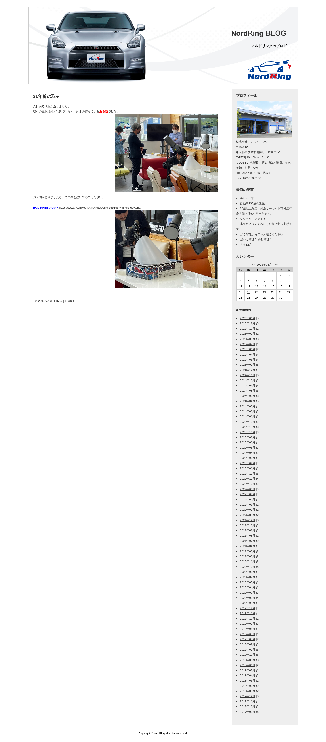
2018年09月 (247, 660)
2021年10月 (247, 525)
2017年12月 (247, 696)
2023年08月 (247, 437)
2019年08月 (247, 628)
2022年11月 (247, 478)
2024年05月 (247, 396)
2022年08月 (247, 494)
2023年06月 (247, 442)
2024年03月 (247, 406)
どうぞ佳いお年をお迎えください (261, 234)
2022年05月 (247, 504)
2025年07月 (247, 344)
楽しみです (247, 198)
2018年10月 (247, 654)
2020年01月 (247, 603)
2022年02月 (247, 509)
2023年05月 (247, 447)
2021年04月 (247, 546)
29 (272, 297)
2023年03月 (247, 458)
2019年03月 (247, 644)
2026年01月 (247, 318)
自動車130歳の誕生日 (254, 203)
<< (253, 264)
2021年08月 (247, 535)
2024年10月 (247, 380)
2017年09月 (247, 711)
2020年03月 (247, 592)
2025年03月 (247, 359)
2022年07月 (247, 499)
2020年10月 (247, 566)
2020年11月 (247, 561)
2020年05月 (247, 582)
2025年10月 (247, 328)
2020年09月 (247, 572)
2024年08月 (247, 390)
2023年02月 (247, 463)
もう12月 (246, 244)
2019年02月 (247, 649)
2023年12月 (247, 421)
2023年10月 (247, 432)
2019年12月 (247, 608)
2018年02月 (247, 686)
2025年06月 (247, 349)
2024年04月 (247, 401)
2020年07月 (247, 577)
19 (248, 292)
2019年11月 (247, 613)
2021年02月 (247, 556)
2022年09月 (247, 489)
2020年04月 (247, 587)
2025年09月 (247, 333)
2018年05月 (247, 670)
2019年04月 (247, 639)
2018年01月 (247, 691)
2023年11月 (247, 427)
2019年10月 (247, 618)
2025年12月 (247, 323)
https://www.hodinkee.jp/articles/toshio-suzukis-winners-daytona (99, 207)
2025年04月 (247, 354)
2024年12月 (247, 370)
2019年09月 (247, 623)
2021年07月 (247, 541)
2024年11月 (247, 375)
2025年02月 (247, 364)
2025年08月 (247, 339)
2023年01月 (247, 468)
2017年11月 (247, 701)
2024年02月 (247, 411)
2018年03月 (247, 680)
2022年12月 (247, 473)
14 (264, 286)
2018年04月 (247, 675)
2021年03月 (247, 551)
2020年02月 (247, 597)
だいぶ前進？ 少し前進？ (256, 239)
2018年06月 (247, 665)
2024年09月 (247, 385)
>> (276, 264)
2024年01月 (247, 416)
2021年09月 (247, 530)
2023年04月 (247, 452)
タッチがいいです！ (253, 218)
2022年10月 (247, 483)
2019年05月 (247, 634)
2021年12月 (247, 520)
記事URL (70, 301)
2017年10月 (247, 706)
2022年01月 (247, 515)
